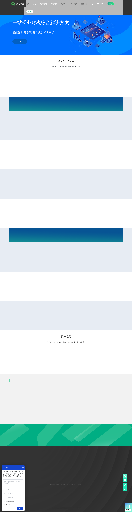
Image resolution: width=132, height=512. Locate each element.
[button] (34, 4)
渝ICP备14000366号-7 (76, 484)
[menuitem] (28, 4)
